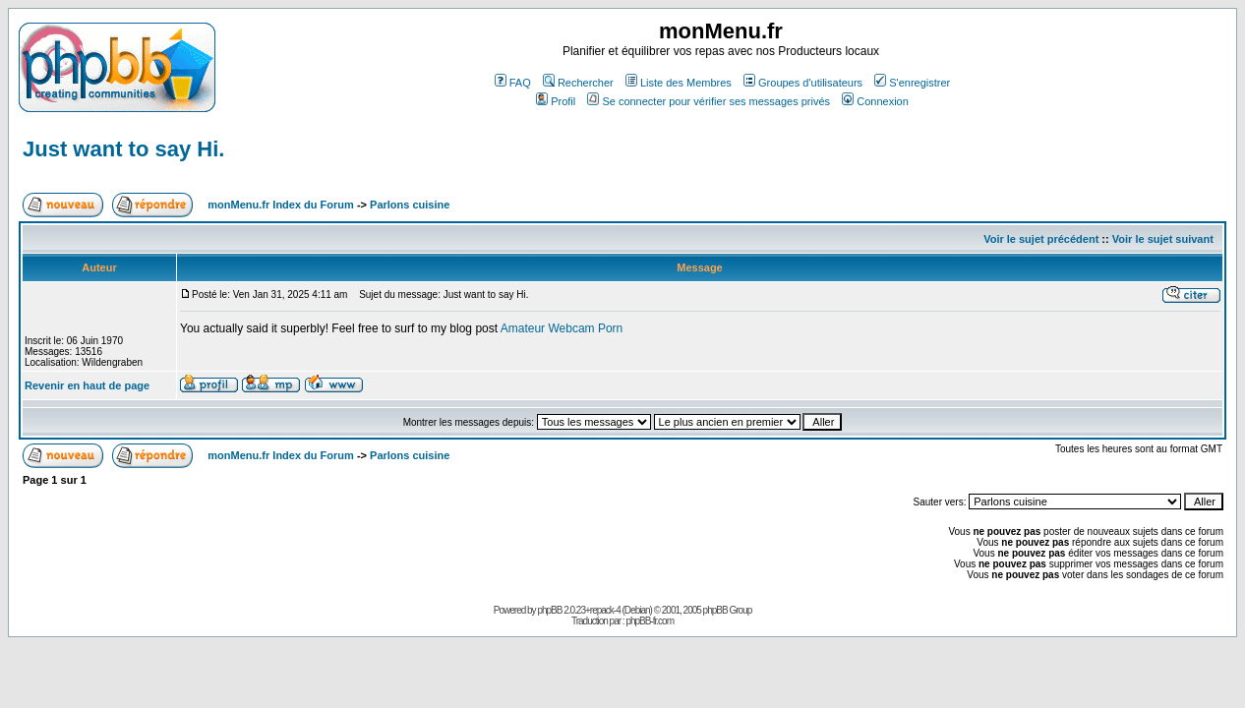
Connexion (875, 101)
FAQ (513, 82)
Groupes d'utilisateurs (802, 82)
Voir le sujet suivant (1163, 239)
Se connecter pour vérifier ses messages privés (708, 101)
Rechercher (578, 82)
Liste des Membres (678, 82)
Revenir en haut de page (87, 385)
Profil (555, 101)
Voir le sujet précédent (1040, 239)
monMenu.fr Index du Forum (281, 204)
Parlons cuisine (409, 204)
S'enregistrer (912, 82)
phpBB (549, 610)
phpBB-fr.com (649, 621)
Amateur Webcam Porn (562, 328)
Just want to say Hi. (123, 149)
